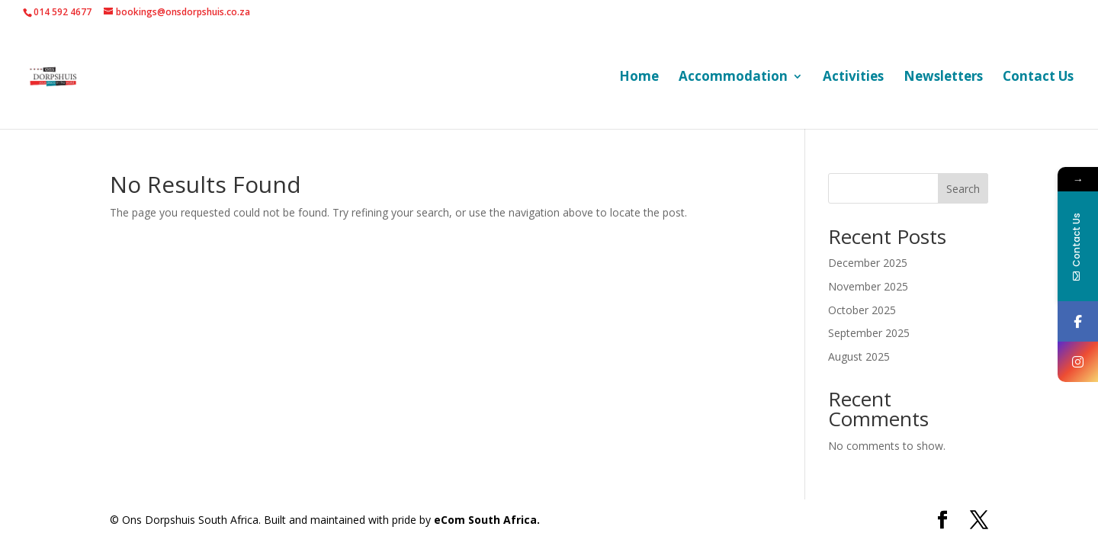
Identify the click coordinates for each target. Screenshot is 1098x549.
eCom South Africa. (487, 519)
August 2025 (859, 356)
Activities (853, 78)
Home (639, 78)
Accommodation (733, 78)
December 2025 (867, 262)
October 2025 (862, 310)
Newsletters (943, 78)
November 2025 (868, 286)
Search (963, 188)
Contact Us (1038, 78)
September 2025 (869, 333)
